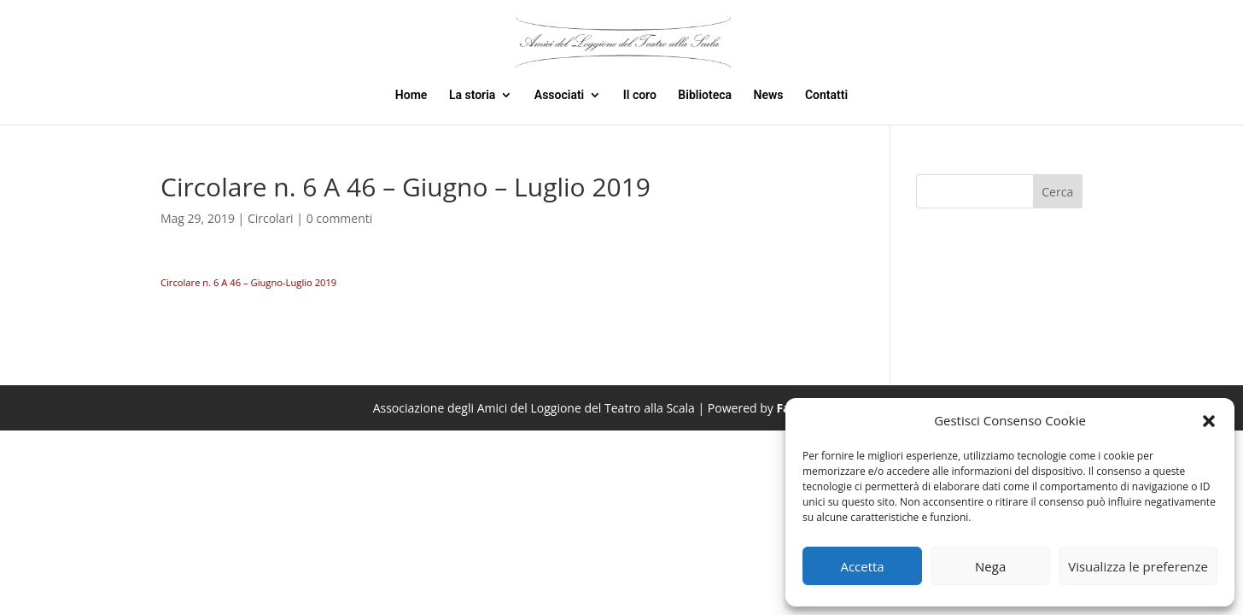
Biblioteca (705, 95)
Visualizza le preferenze (1138, 566)
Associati (559, 95)
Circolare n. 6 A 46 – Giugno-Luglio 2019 (248, 282)
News (769, 95)
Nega (990, 566)
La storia (472, 95)
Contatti (826, 95)
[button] (1208, 421)
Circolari (271, 218)
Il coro (640, 95)
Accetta (862, 566)
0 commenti (339, 218)
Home (411, 95)
